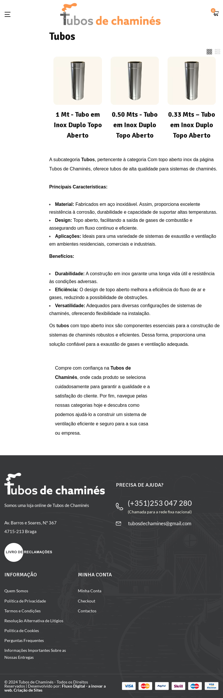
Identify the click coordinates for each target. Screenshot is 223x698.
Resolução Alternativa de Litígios (33, 620)
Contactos (87, 610)
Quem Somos (16, 590)
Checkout (86, 600)
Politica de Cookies (21, 630)
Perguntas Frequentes (24, 640)
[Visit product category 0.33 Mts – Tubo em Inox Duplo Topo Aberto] (192, 109)
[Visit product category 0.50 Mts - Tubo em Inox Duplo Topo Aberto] (135, 109)
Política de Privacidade (25, 600)
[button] (216, 14)
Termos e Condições (22, 610)
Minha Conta (89, 590)
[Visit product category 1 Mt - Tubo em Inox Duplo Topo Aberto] (77, 109)
